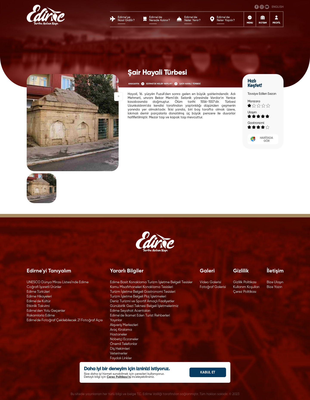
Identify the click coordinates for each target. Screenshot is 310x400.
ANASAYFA (133, 84)
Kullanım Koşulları (246, 287)
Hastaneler (118, 334)
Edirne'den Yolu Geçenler (46, 311)
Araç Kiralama (121, 330)
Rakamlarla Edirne (41, 315)
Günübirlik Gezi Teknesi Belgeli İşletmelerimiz (144, 306)
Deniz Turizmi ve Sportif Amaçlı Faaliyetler (142, 301)
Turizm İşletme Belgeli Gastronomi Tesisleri (142, 292)
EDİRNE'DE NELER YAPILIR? (159, 84)
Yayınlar (116, 320)
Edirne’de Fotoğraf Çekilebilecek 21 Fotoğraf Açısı (65, 320)
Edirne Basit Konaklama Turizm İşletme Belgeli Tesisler (151, 282)
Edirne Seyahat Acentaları (130, 311)
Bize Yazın (274, 287)
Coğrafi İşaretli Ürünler (44, 287)
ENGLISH (278, 6)
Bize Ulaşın (275, 282)
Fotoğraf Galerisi (213, 287)
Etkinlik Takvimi (38, 306)
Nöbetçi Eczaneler (124, 339)
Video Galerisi (210, 282)
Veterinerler (118, 353)
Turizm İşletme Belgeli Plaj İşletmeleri (138, 296)
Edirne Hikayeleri (39, 296)
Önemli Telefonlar (123, 344)
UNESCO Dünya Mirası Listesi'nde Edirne (57, 282)
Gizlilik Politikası (244, 282)
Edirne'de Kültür (39, 301)
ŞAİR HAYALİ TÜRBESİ (190, 84)
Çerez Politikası (244, 292)
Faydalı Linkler (121, 358)
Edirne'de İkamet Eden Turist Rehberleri (140, 315)
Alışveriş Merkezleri (124, 325)
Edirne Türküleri (38, 292)
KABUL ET (207, 372)
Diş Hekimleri (120, 349)
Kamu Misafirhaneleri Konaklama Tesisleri (141, 287)
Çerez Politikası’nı (119, 376)
